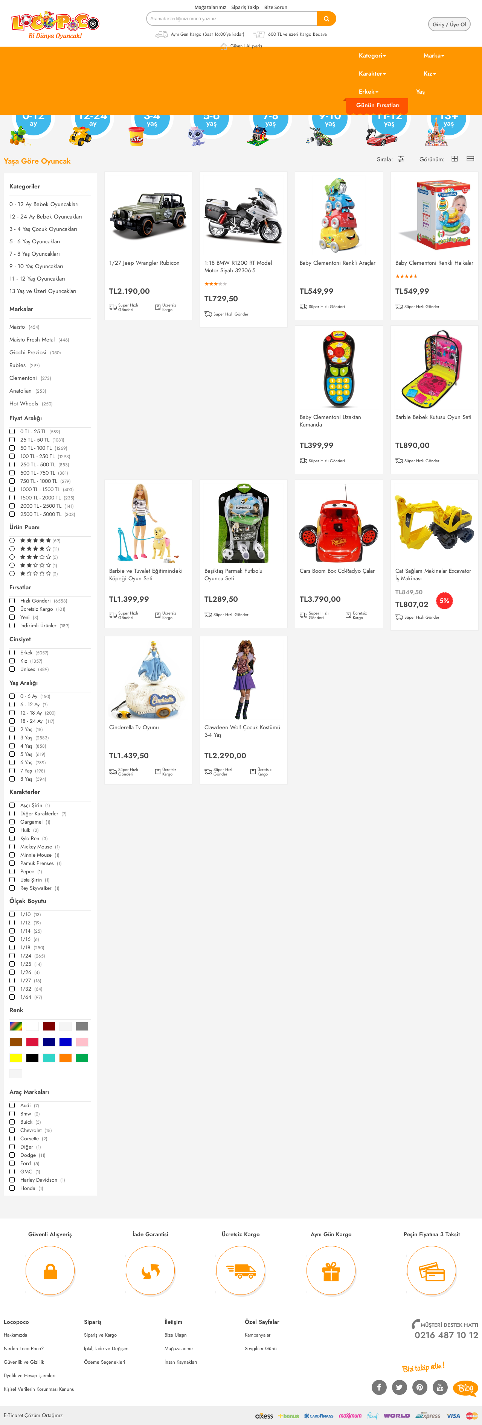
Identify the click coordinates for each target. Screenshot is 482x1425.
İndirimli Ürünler (45, 625)
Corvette (33, 1138)
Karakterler (24, 792)
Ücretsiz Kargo (43, 609)
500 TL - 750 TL (44, 473)
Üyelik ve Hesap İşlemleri (29, 1375)
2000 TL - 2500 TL (47, 506)
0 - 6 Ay (35, 696)
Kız (430, 73)
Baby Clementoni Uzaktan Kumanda (330, 420)
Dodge (33, 1155)
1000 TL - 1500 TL (47, 489)
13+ (446, 123)
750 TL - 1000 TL (45, 481)
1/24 (32, 955)
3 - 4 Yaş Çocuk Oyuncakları (43, 229)
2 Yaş (31, 729)
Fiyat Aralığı (25, 418)
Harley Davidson (42, 1180)
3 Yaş (34, 737)
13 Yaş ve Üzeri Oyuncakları (42, 291)
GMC (30, 1171)
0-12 (31, 123)
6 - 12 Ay (34, 704)
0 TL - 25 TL (40, 431)
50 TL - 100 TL (43, 448)
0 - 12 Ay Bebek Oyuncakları (44, 204)
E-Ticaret (13, 1415)
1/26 (30, 972)
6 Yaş (33, 762)
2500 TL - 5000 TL (47, 514)
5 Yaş (33, 754)
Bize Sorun (275, 7)
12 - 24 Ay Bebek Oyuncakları (45, 217)
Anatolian (27, 391)
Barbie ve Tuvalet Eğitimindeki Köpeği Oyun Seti (146, 574)
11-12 (387, 123)
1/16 (29, 939)
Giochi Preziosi (35, 353)
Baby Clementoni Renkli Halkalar (434, 263)
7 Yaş (32, 770)
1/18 (32, 947)
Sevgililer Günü (261, 1348)
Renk (16, 1010)
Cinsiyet (20, 639)
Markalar (21, 309)
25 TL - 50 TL (42, 439)
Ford (30, 1163)
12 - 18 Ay (38, 712)
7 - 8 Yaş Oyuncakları (34, 254)
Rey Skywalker (39, 888)
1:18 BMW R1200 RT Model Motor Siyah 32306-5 (238, 266)
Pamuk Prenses (41, 863)
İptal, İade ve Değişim (106, 1348)
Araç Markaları (29, 1092)
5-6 (209, 123)
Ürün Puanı (24, 527)
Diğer (30, 1146)
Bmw (30, 1113)
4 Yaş (33, 746)
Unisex (34, 669)
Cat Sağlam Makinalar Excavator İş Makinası (433, 574)
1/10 (30, 914)
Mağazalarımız (210, 7)
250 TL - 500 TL (44, 464)
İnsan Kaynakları (181, 1362)
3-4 (150, 123)
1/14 (31, 931)
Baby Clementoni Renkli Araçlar (337, 263)
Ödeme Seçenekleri (104, 1362)
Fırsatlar (20, 587)
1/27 (30, 980)
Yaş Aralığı (23, 683)
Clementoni (30, 378)
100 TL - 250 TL (45, 456)
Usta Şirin (35, 879)
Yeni (29, 617)
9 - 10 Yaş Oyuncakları (36, 266)
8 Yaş (33, 779)
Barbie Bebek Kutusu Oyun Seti (433, 417)
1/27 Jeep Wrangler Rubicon (144, 263)
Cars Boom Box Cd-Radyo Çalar (337, 571)
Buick (30, 1122)
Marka (434, 55)
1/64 (31, 997)
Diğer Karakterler (43, 813)
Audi (29, 1105)
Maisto (24, 327)
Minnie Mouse (39, 855)
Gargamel (35, 822)
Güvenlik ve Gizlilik (24, 1362)
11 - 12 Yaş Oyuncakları (37, 279)
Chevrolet (36, 1130)
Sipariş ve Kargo (100, 1334)
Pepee (31, 871)
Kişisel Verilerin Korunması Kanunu (39, 1389)
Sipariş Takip (245, 7)
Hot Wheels (31, 404)
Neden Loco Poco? (24, 1348)
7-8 (268, 123)
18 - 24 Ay (37, 721)
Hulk (29, 830)
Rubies (24, 365)
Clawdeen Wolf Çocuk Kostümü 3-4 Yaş (242, 731)
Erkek (368, 91)
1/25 (31, 964)
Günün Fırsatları (378, 105)
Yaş (420, 91)
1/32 (31, 988)
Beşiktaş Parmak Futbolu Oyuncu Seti (233, 574)
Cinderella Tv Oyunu (134, 727)
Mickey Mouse (40, 846)
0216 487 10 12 (446, 1335)
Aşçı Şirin (35, 805)
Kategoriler (24, 186)
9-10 (328, 123)
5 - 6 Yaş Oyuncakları (34, 242)
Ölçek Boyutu (27, 901)
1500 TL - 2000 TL (47, 497)
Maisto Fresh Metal (39, 340)
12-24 (90, 123)
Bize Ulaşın (176, 1334)
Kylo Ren (34, 838)
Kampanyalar (257, 1334)
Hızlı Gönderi (43, 600)
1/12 (30, 922)
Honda (31, 1188)
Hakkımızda (15, 1334)
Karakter (372, 73)
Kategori (372, 55)
